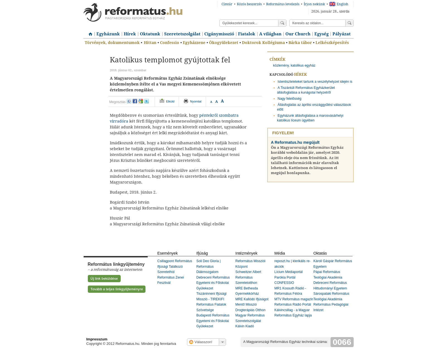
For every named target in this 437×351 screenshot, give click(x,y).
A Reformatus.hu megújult (295, 142)
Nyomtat (195, 101)
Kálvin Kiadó (245, 326)
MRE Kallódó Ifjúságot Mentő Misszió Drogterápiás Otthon (252, 304)
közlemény (281, 65)
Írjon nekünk (314, 4)
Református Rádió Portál (293, 304)
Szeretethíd (165, 272)
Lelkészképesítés (332, 42)
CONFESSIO (284, 283)
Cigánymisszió (219, 33)
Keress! (349, 23)
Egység (321, 33)
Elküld (170, 101)
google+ (141, 101)
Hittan (150, 42)
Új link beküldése (104, 279)
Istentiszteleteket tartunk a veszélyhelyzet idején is (315, 82)
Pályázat (341, 33)
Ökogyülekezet (223, 42)
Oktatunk (150, 33)
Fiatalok (246, 33)
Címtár (227, 4)
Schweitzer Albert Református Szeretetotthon (248, 277)
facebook (135, 101)
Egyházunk (108, 33)
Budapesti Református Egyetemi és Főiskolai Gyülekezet (213, 320)
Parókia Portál (285, 277)
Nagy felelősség (289, 99)
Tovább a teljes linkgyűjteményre (117, 289)
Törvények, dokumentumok (112, 42)
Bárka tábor (300, 42)
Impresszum (97, 339)
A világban (270, 33)
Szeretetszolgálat (182, 33)
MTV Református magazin (294, 299)
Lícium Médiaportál (289, 272)
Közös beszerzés (249, 4)
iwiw (129, 101)
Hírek (130, 33)
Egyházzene (194, 42)
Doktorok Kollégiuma (263, 42)
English (338, 4)
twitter (146, 101)
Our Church (297, 33)
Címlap (88, 32)
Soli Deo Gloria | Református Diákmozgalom (208, 266)
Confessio (169, 42)
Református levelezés (282, 4)
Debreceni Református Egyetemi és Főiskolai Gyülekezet (213, 283)
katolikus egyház (303, 65)
